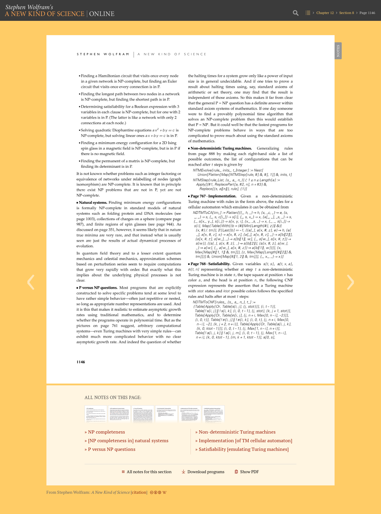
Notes (338, 51)
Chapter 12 (325, 12)
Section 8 (346, 12)
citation (139, 492)
